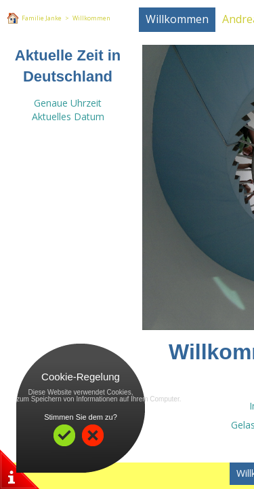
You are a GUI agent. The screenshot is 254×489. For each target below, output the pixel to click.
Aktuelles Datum (68, 116)
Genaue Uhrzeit (68, 102)
